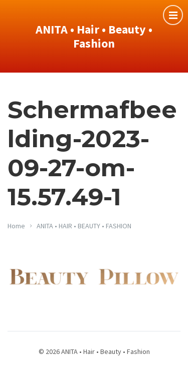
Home (16, 225)
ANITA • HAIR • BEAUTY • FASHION (84, 225)
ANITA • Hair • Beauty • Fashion (94, 36)
